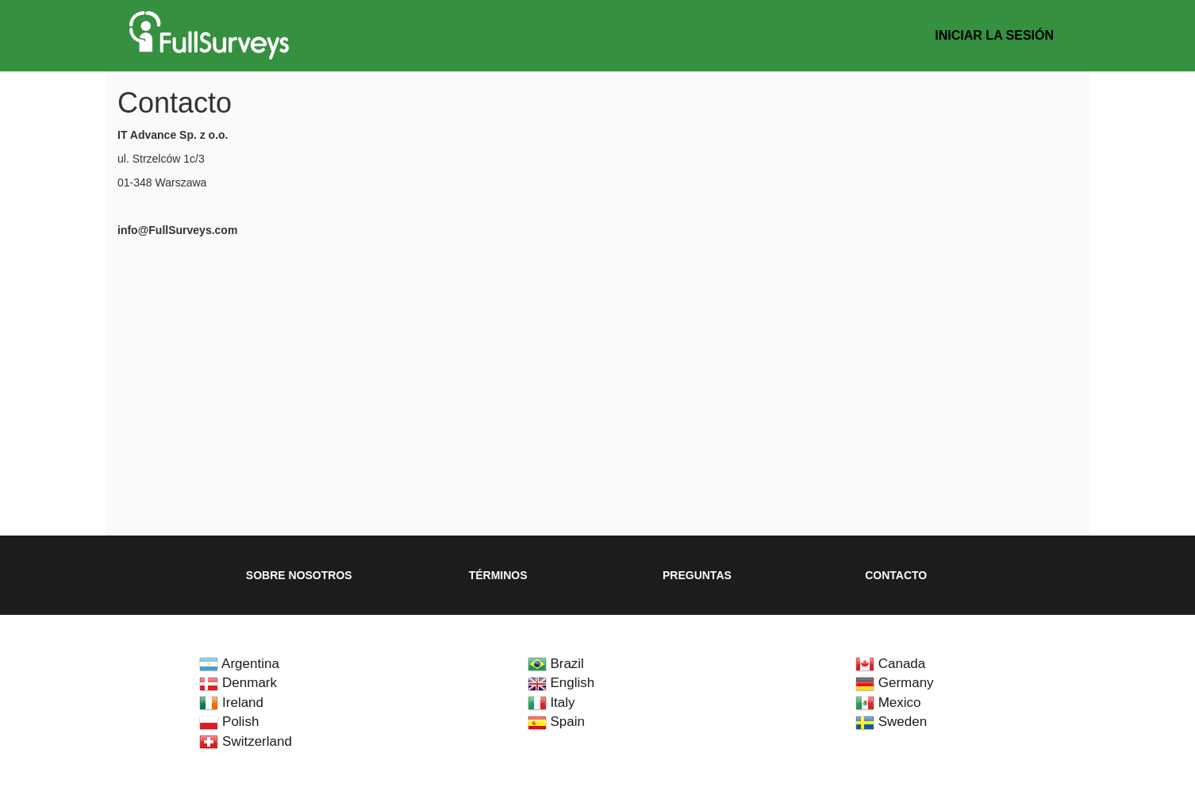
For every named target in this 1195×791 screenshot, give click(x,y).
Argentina (239, 663)
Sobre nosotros (299, 575)
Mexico (888, 702)
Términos (498, 575)
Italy (551, 702)
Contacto (896, 575)
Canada (890, 663)
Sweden (891, 721)
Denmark (238, 682)
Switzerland (245, 741)
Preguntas (697, 575)
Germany (894, 682)
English (561, 682)
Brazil (556, 663)
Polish (229, 721)
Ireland (231, 702)
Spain (556, 721)
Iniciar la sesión (994, 35)
